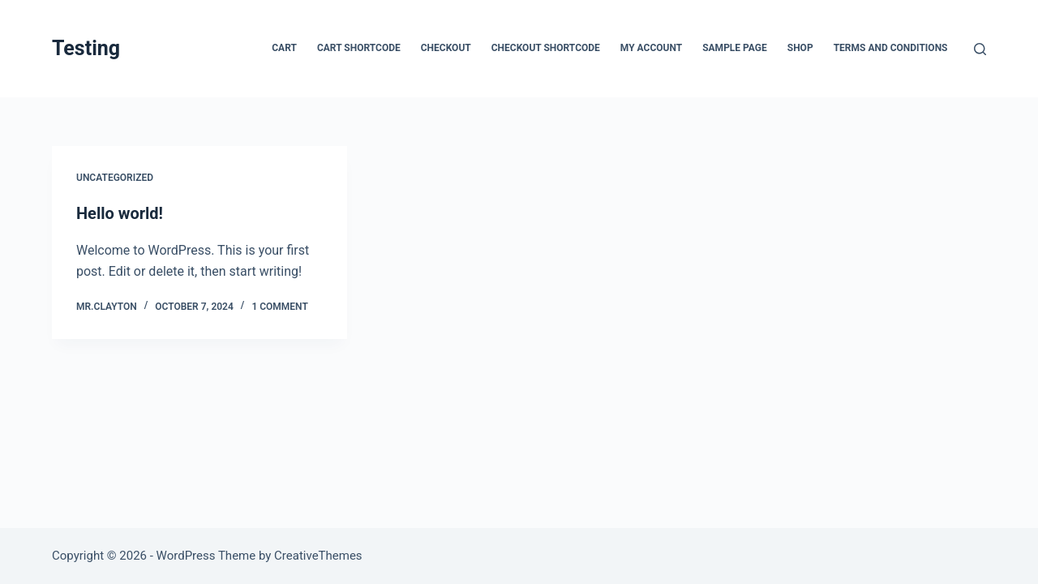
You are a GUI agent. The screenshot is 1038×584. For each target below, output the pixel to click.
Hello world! (119, 213)
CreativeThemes (318, 555)
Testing (86, 48)
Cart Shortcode (359, 48)
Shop (800, 48)
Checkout (446, 48)
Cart (284, 48)
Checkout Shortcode (545, 48)
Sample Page (734, 48)
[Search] (980, 49)
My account (651, 48)
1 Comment (279, 306)
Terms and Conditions (891, 48)
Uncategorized (114, 177)
